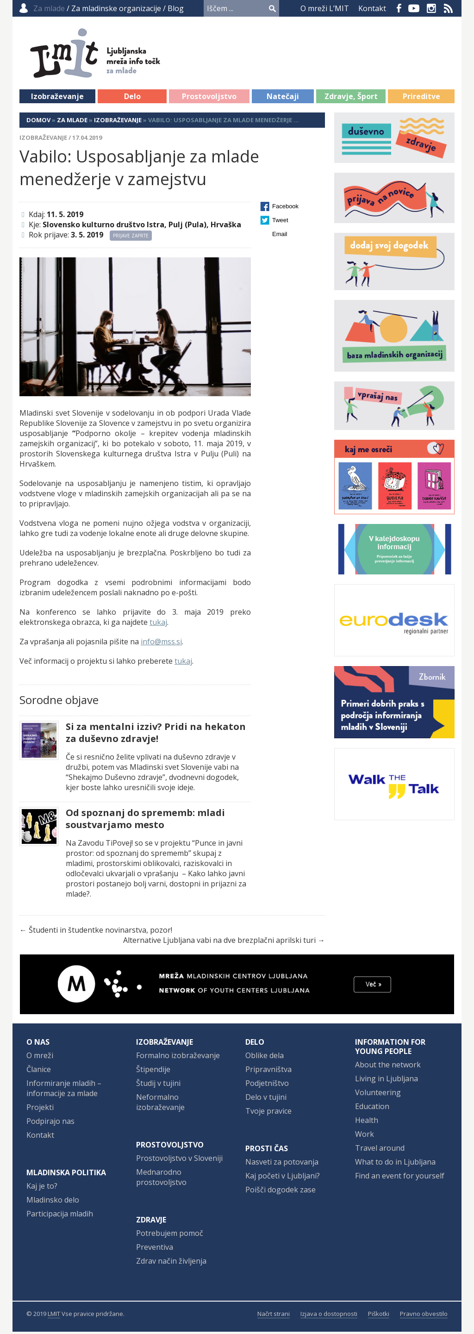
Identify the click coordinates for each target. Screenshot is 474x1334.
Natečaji (283, 99)
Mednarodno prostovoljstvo (161, 1179)
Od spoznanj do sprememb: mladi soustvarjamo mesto (145, 821)
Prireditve (421, 99)
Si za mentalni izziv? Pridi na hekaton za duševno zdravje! (156, 735)
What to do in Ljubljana (395, 1164)
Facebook (399, 8)
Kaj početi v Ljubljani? (282, 1178)
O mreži (39, 1058)
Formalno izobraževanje (178, 1058)
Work (364, 1136)
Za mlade (72, 122)
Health (366, 1122)
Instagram (431, 8)
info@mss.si (161, 644)
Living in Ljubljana (386, 1081)
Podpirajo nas (50, 1123)
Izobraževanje (57, 99)
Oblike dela (264, 1058)
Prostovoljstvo (209, 99)
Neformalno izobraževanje (160, 1104)
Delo (132, 99)
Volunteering (378, 1095)
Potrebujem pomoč (169, 1235)
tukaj (158, 624)
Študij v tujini (158, 1085)
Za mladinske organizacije (116, 8)
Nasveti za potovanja (281, 1164)
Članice (38, 1071)
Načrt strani (273, 1316)
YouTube (414, 8)
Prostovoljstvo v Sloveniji (179, 1160)
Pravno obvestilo (424, 1316)
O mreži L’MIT (324, 8)
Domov (38, 122)
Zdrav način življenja (171, 1263)
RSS (449, 8)
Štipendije (153, 1071)
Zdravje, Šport (351, 99)
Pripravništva (268, 1071)
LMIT (54, 1316)
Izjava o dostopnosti (328, 1316)
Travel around (380, 1150)
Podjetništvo (267, 1085)
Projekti (40, 1109)
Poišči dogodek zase (280, 1192)
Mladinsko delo (52, 1202)
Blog (176, 8)
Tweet (280, 222)
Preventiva (154, 1249)
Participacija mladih (59, 1216)
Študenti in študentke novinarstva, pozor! (100, 932)
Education (372, 1108)
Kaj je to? (41, 1188)
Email (279, 236)
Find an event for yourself (399, 1178)
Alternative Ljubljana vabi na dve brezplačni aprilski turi (219, 942)
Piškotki (378, 1316)
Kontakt (372, 8)
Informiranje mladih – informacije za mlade (63, 1090)
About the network (388, 1067)
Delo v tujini (266, 1099)
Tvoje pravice (268, 1113)
